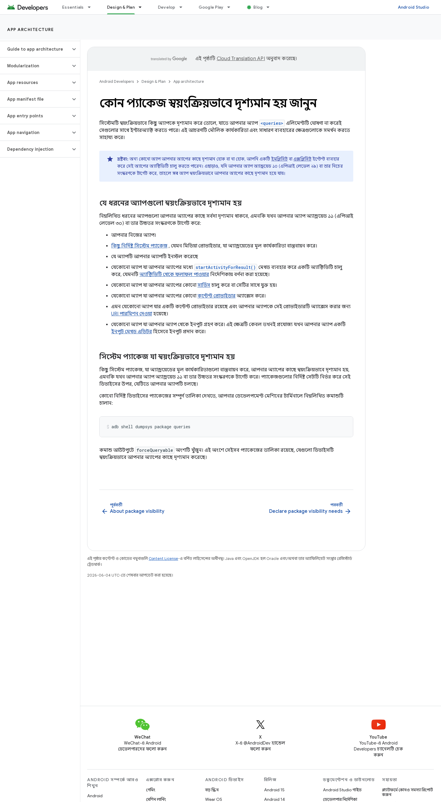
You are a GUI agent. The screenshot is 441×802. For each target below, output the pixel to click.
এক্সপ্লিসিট (302, 159)
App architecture (30, 29)
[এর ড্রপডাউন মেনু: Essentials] (92, 7)
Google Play (211, 7)
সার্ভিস (203, 285)
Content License (163, 558)
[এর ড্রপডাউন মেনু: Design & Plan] (143, 7)
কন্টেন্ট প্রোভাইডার (216, 296)
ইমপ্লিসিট (279, 159)
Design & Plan (154, 81)
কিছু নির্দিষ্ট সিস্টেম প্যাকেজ (139, 246)
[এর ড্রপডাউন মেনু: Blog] (271, 7)
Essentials (73, 7)
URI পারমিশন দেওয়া (131, 314)
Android (95, 795)
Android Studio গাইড (342, 789)
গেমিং (150, 789)
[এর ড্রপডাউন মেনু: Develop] (183, 7)
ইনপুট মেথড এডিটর (131, 332)
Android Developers (116, 81)
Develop (166, 7)
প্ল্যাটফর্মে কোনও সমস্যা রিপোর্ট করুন (407, 792)
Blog (258, 7)
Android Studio (413, 7)
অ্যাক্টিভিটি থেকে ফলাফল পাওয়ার (174, 275)
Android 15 (274, 789)
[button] (35, 49)
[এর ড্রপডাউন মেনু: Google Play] (231, 7)
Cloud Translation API (241, 59)
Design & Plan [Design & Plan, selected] (121, 7)
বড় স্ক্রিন (212, 789)
